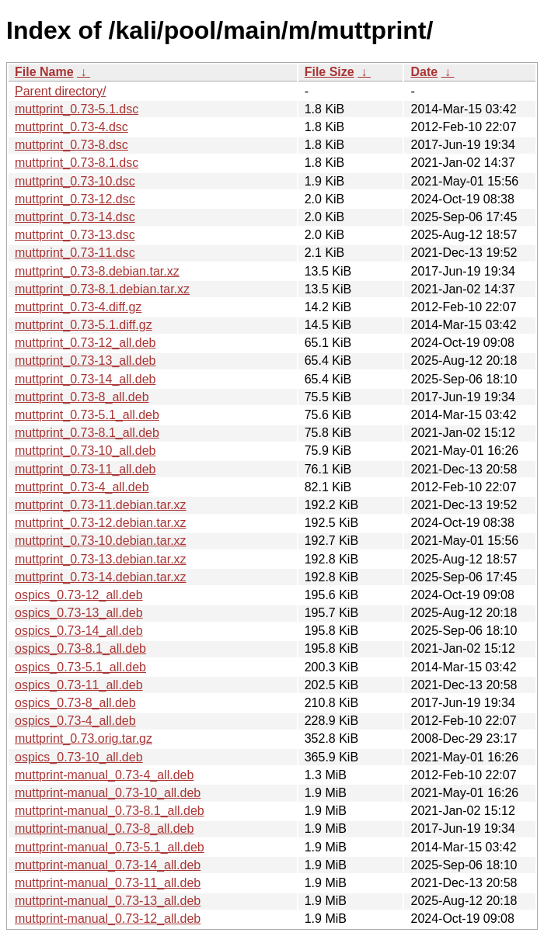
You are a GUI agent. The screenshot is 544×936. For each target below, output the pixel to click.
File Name (44, 71)
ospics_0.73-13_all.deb (79, 612)
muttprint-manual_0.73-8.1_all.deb (109, 810)
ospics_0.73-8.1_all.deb (80, 648)
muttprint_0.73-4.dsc (71, 126)
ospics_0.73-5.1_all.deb (80, 667)
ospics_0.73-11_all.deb (79, 685)
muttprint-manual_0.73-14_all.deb (108, 865)
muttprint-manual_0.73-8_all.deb (104, 828)
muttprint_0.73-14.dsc (75, 217)
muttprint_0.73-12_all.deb (85, 342)
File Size (329, 71)
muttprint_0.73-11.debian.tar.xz (101, 504)
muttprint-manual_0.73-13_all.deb (108, 900)
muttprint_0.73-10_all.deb (85, 450)
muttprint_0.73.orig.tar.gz (83, 738)
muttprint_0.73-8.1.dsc (76, 162)
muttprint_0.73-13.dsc (75, 234)
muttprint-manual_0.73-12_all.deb (108, 918)
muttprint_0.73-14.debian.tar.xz (101, 577)
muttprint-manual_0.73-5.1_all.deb (109, 847)
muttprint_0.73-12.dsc (75, 199)
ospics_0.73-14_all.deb (79, 630)
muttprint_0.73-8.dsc (71, 144)
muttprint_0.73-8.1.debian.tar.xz (102, 289)
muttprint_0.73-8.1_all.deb (87, 432)
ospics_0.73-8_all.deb (75, 702)
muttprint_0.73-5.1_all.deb (87, 414)
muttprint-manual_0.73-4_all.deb (104, 775)
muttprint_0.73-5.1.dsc (76, 109)
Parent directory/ (60, 91)
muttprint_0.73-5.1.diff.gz (83, 324)
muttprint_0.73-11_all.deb (85, 469)
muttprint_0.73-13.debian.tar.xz (101, 559)
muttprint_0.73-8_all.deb (82, 397)
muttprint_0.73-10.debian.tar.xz (101, 540)
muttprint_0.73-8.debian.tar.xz (97, 271)
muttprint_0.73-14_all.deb (85, 379)
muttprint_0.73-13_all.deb (85, 360)
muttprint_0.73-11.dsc (75, 252)
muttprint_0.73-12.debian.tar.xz (101, 522)
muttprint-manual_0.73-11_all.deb (108, 882)
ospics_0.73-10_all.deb (79, 757)
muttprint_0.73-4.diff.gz (78, 307)
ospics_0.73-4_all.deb (75, 720)
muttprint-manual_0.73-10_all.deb (108, 792)
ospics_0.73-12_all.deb (79, 594)
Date (424, 71)
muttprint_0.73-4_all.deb (82, 487)
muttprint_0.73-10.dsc (75, 181)
